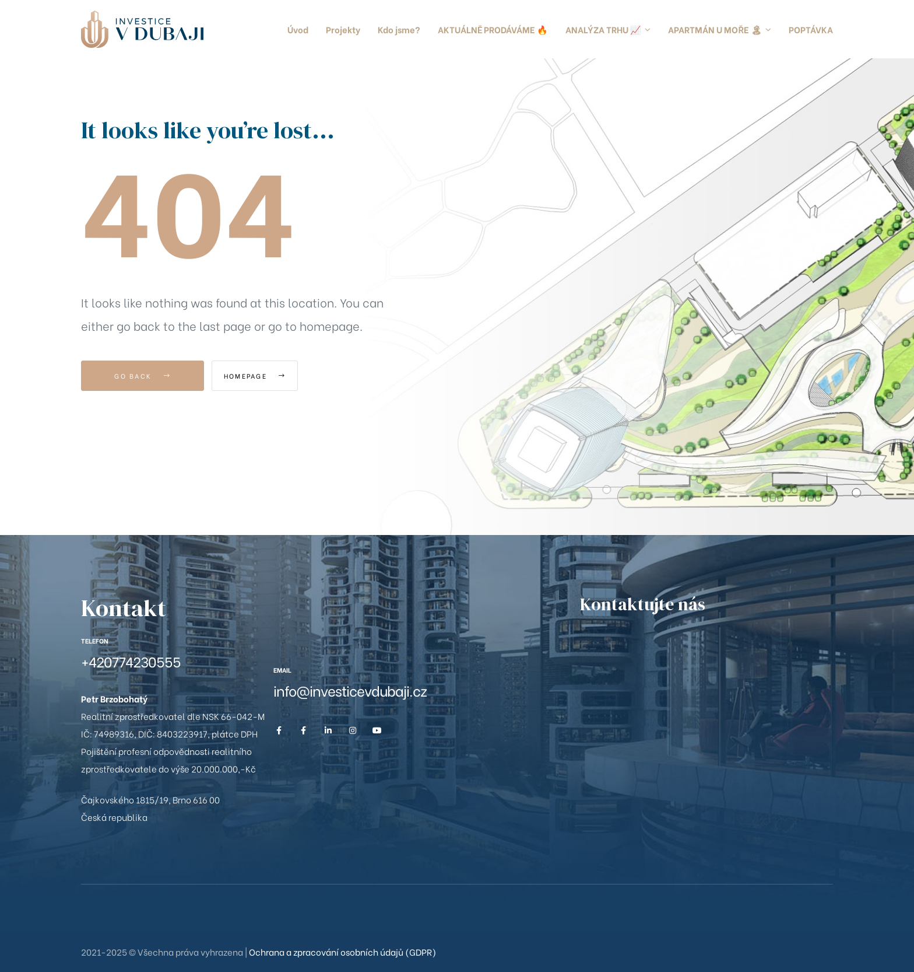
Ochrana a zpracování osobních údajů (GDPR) (342, 951)
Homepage (276, 375)
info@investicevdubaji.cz (350, 690)
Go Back (142, 375)
